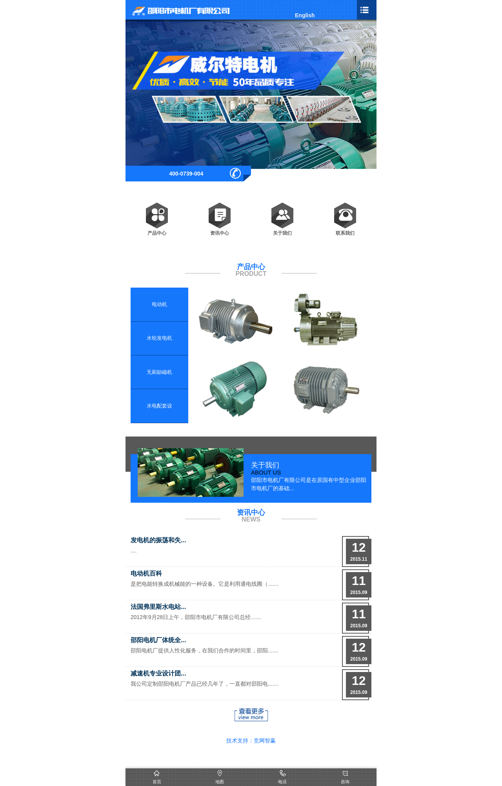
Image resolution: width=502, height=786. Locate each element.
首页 (157, 781)
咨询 (345, 781)
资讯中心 (220, 215)
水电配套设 (159, 406)
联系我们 (345, 215)
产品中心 (157, 215)
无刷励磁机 (159, 372)
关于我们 (282, 215)
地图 (219, 781)
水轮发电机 (159, 338)
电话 (282, 781)
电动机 (159, 304)
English (305, 15)
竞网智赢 (265, 740)
